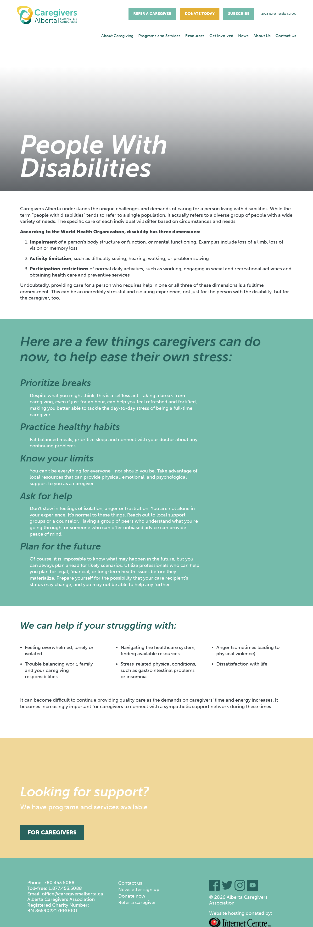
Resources (195, 35)
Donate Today (200, 13)
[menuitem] (117, 36)
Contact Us (285, 36)
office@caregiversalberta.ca (72, 894)
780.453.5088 (59, 882)
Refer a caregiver (137, 902)
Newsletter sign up (138, 889)
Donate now (131, 896)
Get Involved (221, 35)
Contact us (130, 883)
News (243, 36)
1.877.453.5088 (65, 888)
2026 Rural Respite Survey (278, 13)
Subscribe (238, 13)
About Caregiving (117, 35)
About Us (262, 35)
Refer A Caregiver (152, 13)
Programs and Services (159, 35)
